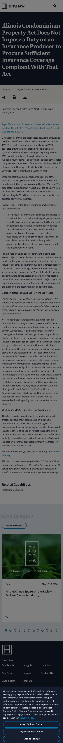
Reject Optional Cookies (31, 731)
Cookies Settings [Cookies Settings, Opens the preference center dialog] (31, 738)
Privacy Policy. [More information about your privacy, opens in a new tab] (27, 717)
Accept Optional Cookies (31, 724)
